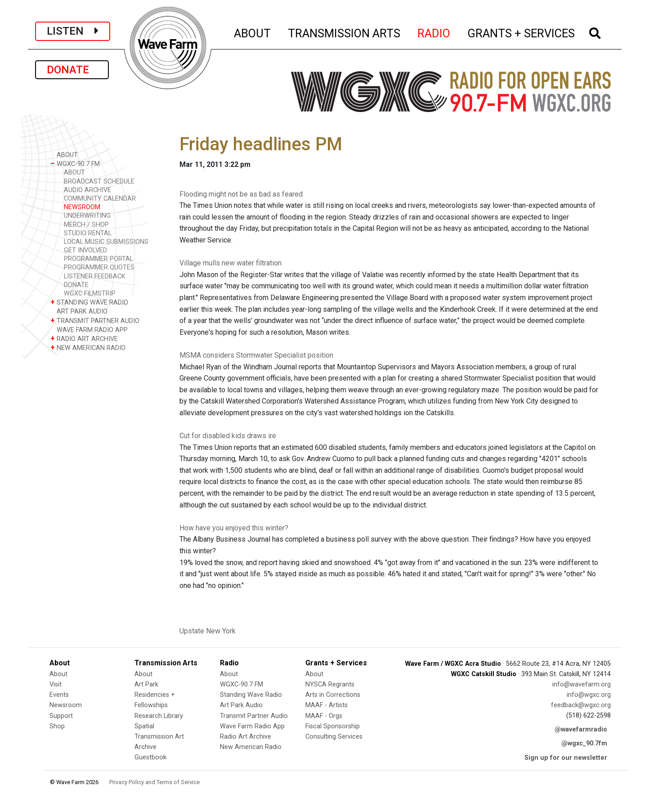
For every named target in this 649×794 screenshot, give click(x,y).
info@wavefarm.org (581, 684)
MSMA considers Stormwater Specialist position (256, 355)
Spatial (144, 726)
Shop (57, 726)
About (58, 674)
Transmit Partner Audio (254, 716)
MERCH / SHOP (86, 225)
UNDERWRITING (87, 216)
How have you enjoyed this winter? (233, 528)
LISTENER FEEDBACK (94, 276)
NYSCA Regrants (329, 684)
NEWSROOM (82, 207)
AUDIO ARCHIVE (87, 190)
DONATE (72, 69)
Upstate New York (207, 631)
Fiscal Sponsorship (332, 726)
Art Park (146, 684)
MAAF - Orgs (323, 716)
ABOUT (252, 32)
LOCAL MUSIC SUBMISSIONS (106, 242)
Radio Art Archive (245, 736)
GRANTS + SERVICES (521, 32)
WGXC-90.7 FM (75, 163)
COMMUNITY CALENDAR (100, 198)
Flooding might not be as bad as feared (241, 194)
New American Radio (251, 747)
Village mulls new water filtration (230, 263)
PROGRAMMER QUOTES (99, 267)
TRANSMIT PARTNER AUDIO (94, 320)
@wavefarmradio (581, 729)
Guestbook (150, 757)
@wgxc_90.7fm (584, 743)
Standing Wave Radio (251, 695)
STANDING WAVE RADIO (89, 302)
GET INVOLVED (85, 250)
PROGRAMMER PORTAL (98, 259)
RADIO (434, 32)
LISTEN (72, 31)
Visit (55, 684)
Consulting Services (334, 736)
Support (61, 716)
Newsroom (65, 705)
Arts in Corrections (332, 695)
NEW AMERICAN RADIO (87, 347)
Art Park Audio (241, 705)
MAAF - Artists (326, 705)
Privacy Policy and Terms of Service (154, 782)
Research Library (158, 716)
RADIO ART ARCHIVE (84, 338)
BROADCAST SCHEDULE (99, 181)
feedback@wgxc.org (581, 705)
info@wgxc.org (589, 695)
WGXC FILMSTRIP (90, 293)
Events (59, 695)
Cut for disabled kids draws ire (227, 435)
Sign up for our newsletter (565, 758)
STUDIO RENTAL (88, 233)
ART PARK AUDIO (78, 311)
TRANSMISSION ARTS (344, 32)
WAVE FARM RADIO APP (89, 329)
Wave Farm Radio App (252, 726)
